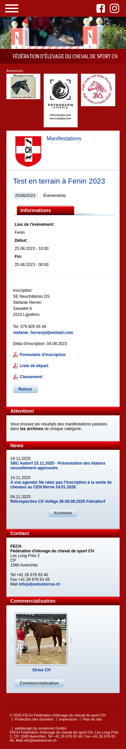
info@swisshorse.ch (40, 740)
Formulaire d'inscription (43, 354)
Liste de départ (34, 365)
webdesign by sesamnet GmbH (40, 728)
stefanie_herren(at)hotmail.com (43, 332)
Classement (31, 376)
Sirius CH (41, 670)
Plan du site (92, 719)
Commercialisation (39, 683)
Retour (25, 389)
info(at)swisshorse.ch (39, 584)
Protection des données (34, 719)
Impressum (68, 719)
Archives (63, 513)
